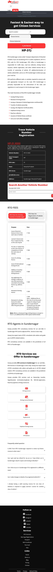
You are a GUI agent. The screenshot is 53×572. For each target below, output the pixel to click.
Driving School (27, 14)
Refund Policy (33, 571)
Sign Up (15, 10)
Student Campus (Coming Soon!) (27, 16)
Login (9, 10)
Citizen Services (26, 12)
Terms (19, 571)
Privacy (25, 571)
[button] (19, 32)
